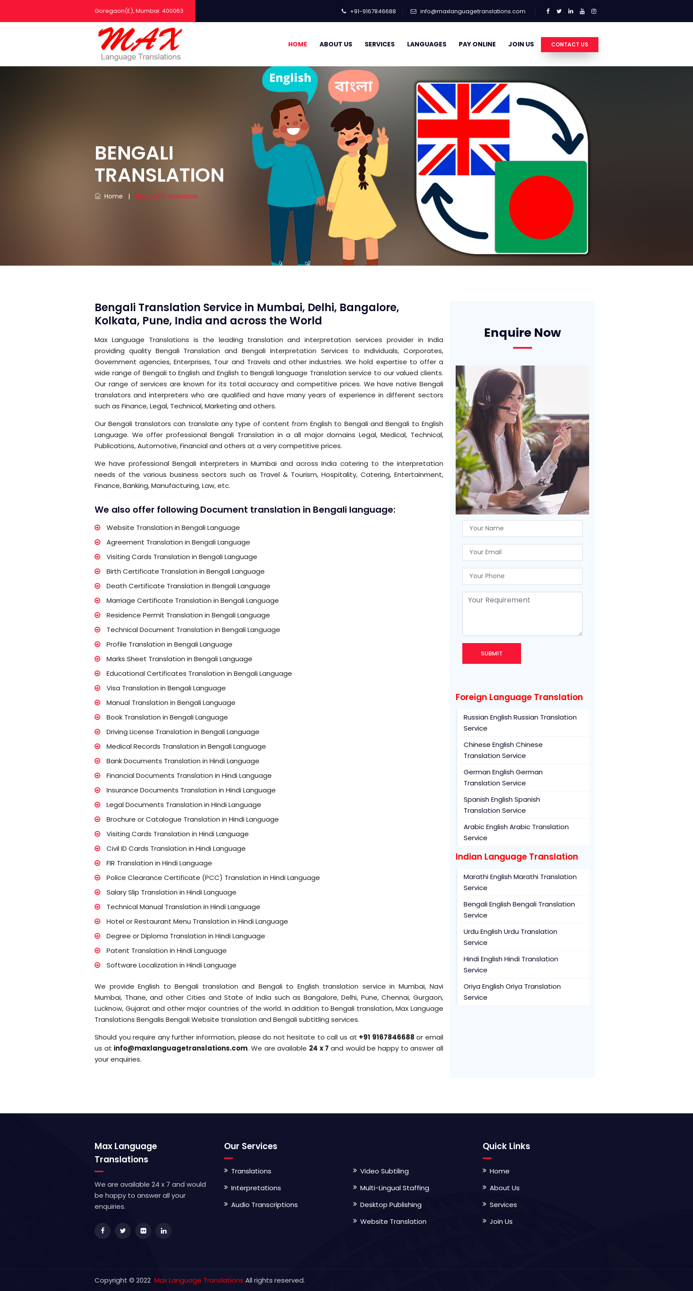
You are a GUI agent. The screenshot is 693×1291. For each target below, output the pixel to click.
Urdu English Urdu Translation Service (510, 937)
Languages (426, 44)
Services (380, 44)
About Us (336, 44)
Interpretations (256, 1187)
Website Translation (393, 1221)
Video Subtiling (384, 1171)
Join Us (521, 44)
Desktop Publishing (391, 1204)
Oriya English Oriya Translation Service (512, 992)
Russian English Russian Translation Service (520, 722)
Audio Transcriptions (264, 1204)
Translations (251, 1171)
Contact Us (569, 44)
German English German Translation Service (503, 777)
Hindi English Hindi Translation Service (511, 964)
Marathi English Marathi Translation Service (520, 882)
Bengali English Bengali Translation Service (519, 909)
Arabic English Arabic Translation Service (516, 832)
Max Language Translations (198, 1280)
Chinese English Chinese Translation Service (503, 750)
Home (297, 44)
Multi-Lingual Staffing (394, 1187)
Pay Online (477, 44)
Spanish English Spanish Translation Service (502, 805)
